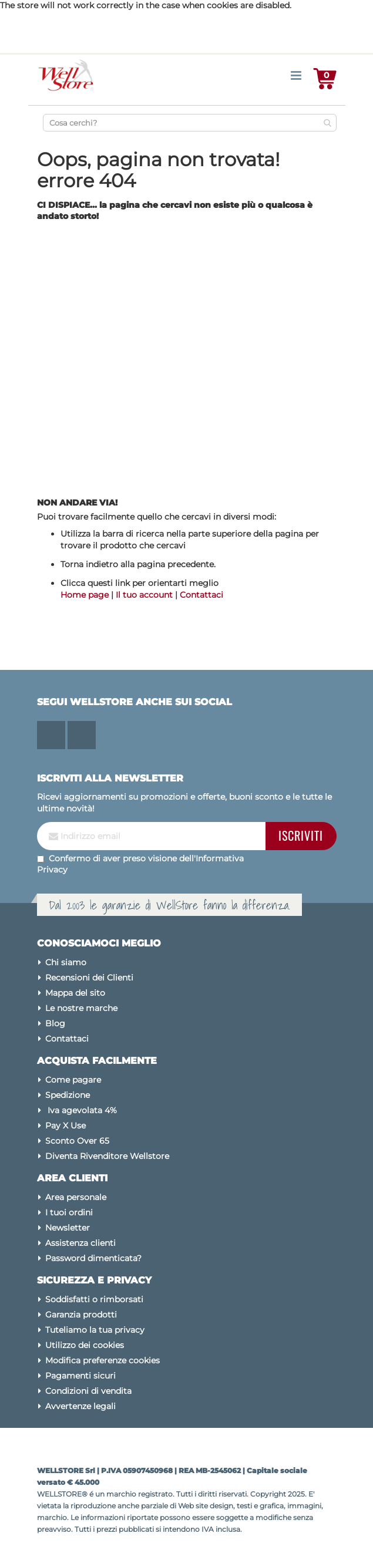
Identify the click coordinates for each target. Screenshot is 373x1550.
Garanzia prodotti (81, 1314)
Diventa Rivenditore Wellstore (107, 1156)
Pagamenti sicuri (80, 1375)
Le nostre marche (81, 1008)
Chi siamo (65, 962)
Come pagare (73, 1079)
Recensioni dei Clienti (89, 977)
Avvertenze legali (80, 1406)
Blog (55, 1023)
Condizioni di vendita (88, 1391)
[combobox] (190, 123)
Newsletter (67, 1227)
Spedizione (67, 1095)
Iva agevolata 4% (81, 1110)
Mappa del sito (75, 993)
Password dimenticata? (93, 1258)
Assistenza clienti (80, 1243)
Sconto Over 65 (77, 1140)
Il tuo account (144, 594)
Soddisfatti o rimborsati (94, 1299)
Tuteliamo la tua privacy (95, 1330)
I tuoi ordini (69, 1212)
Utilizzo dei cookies (84, 1345)
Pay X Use (65, 1125)
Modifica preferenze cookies (102, 1360)
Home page (85, 594)
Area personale (75, 1197)
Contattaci (201, 594)
